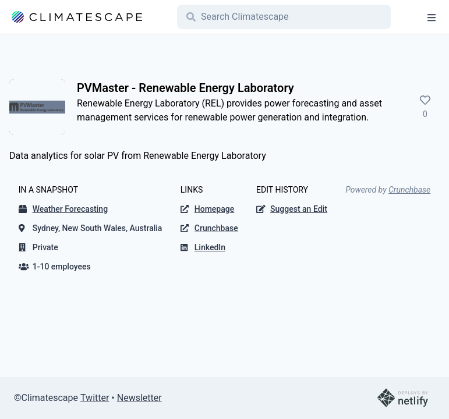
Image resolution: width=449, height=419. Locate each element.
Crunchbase (409, 189)
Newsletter (139, 397)
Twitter (94, 397)
